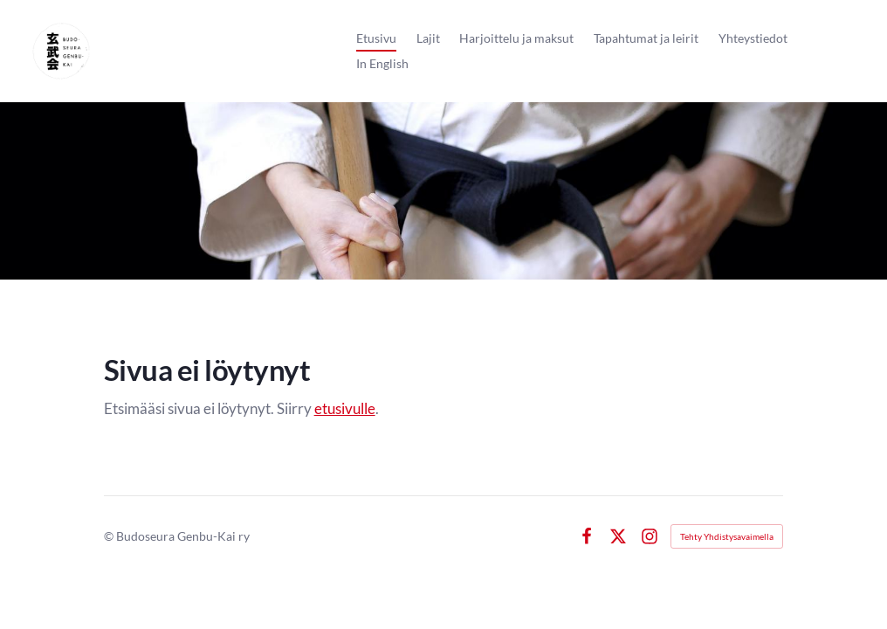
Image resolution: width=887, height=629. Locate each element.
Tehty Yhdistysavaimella (727, 536)
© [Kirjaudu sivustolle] (110, 536)
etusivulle (344, 409)
